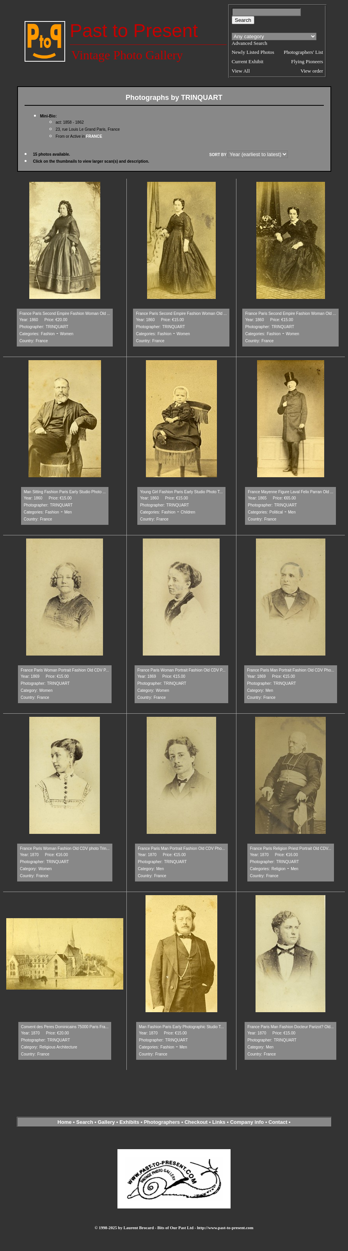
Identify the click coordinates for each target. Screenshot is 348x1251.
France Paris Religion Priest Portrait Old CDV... (291, 848)
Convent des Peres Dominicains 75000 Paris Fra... (65, 1027)
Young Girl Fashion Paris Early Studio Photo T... (181, 492)
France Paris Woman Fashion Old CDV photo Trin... (65, 848)
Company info (247, 1122)
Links (218, 1122)
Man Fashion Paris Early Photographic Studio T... (181, 1027)
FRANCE (94, 136)
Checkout (196, 1122)
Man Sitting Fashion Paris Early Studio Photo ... (65, 492)
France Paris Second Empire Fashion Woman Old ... (65, 313)
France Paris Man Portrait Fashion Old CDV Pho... (290, 670)
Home (64, 1122)
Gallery (106, 1122)
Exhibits (129, 1122)
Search (84, 1122)
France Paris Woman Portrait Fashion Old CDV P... (65, 670)
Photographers (162, 1122)
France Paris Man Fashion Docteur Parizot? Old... (290, 1027)
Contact (277, 1122)
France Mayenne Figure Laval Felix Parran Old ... (290, 492)
